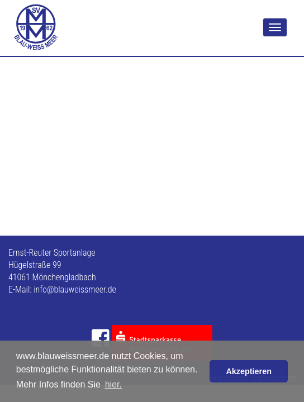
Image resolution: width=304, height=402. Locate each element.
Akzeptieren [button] (249, 371)
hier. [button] (113, 384)
